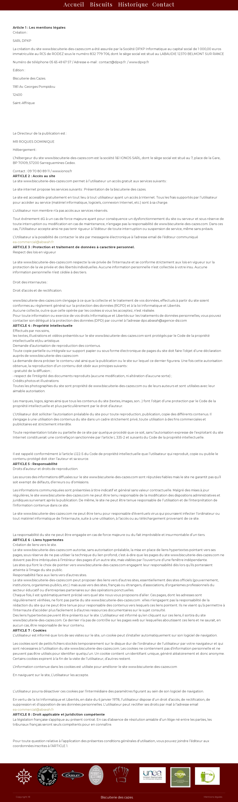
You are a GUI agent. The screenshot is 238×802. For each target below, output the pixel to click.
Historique (133, 4)
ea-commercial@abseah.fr (33, 242)
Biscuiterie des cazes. (117, 797)
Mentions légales (213, 796)
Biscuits (101, 4)
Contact (163, 4)
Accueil (74, 4)
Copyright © (23, 796)
